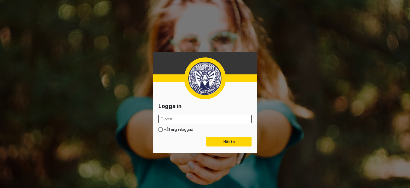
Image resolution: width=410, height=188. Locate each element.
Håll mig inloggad (178, 129)
